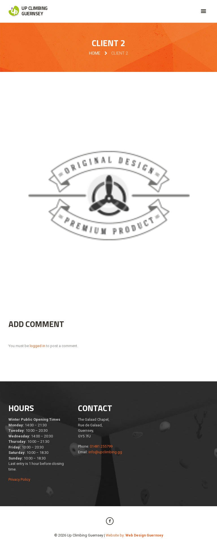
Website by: (134, 535)
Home (94, 53)
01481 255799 (101, 446)
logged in (37, 346)
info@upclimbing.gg (105, 452)
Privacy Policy (19, 480)
